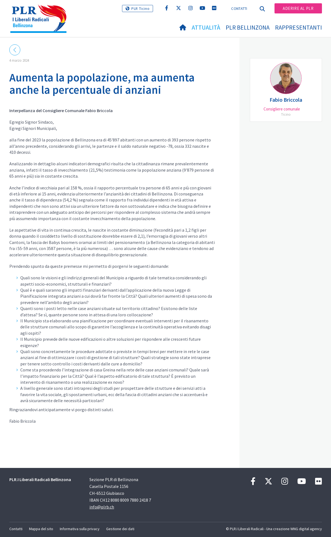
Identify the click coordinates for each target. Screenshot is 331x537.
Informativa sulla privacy (80, 528)
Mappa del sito (41, 528)
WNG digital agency (306, 528)
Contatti (239, 8)
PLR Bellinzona (248, 27)
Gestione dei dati (120, 528)
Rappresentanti (298, 27)
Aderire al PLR (298, 8)
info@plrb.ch (101, 507)
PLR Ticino (140, 8)
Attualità (206, 27)
